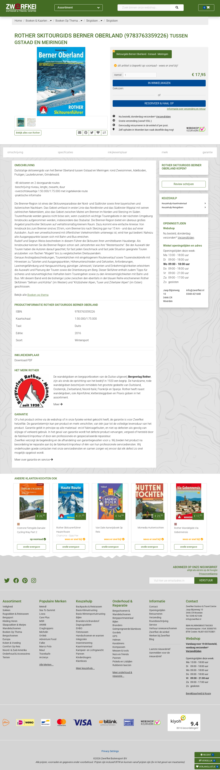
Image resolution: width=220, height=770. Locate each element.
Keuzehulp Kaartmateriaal (174, 203)
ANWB (42, 624)
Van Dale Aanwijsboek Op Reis (109, 529)
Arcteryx (43, 657)
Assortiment (78, 7)
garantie (208, 152)
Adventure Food (47, 639)
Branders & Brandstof (87, 621)
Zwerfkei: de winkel (159, 632)
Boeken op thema (38, 294)
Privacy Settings (110, 751)
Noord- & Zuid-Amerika (15, 650)
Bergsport (8, 617)
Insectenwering (84, 642)
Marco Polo (45, 646)
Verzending (155, 617)
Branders (117, 625)
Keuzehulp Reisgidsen (172, 207)
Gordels (116, 632)
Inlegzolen (81, 639)
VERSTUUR (206, 580)
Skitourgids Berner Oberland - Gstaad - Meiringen (140, 52)
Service (153, 624)
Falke (42, 642)
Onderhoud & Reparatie (122, 603)
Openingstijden (157, 610)
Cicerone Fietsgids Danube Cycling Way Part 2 (31, 530)
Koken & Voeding (12, 642)
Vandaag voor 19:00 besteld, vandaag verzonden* (201, 648)
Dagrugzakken (83, 624)
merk (165, 152)
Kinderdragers (83, 657)
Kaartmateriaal (84, 646)
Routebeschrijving (158, 621)
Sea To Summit (47, 610)
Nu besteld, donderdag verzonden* (145, 116)
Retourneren (155, 613)
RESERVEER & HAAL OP (159, 103)
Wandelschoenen (12, 628)
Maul (42, 650)
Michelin (43, 632)
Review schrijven (184, 184)
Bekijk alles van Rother (28, 132)
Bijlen (79, 617)
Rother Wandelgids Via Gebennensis (186, 530)
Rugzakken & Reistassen (16, 613)
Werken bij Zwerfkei (159, 635)
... (50, 20)
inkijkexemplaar (117, 152)
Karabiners (118, 643)
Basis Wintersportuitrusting (90, 613)
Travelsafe (44, 653)
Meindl (42, 606)
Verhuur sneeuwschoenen (163, 628)
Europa (6, 639)
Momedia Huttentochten (151, 527)
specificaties (65, 152)
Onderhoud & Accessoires (16, 653)
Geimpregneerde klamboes (126, 628)
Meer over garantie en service (33, 459)
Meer (58, 404)
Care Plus (44, 617)
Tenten (6, 657)
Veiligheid (8, 606)
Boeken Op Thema (12, 632)
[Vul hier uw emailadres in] (172, 580)
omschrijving (15, 152)
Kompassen (118, 647)
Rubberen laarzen (121, 665)
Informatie (157, 601)
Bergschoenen (10, 635)
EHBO (79, 628)
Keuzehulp (84, 601)
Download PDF (23, 360)
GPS (114, 636)
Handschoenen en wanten (90, 635)
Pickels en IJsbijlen (122, 661)
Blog (151, 639)
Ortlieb (42, 635)
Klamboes (81, 661)
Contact (153, 606)
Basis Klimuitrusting (86, 610)
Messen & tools (120, 650)
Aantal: (118, 74)
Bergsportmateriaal (122, 618)
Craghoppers (46, 628)
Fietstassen (82, 632)
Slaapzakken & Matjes (14, 624)
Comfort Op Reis (11, 646)
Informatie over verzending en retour (186, 108)
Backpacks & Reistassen (89, 606)
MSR (41, 621)
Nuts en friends (120, 654)
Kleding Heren (10, 621)
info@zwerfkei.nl (195, 290)
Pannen (116, 657)
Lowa (42, 613)
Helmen (116, 639)
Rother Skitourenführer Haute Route (70, 532)
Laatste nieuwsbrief (159, 649)
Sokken (6, 610)
